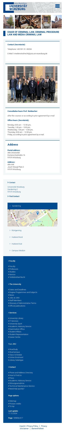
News (11, 295)
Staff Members (14, 300)
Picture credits (14, 404)
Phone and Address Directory (20, 373)
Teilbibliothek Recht (16, 277)
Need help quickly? (16, 389)
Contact (12, 183)
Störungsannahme (16, 383)
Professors (13, 269)
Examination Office (16, 329)
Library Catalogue (15, 360)
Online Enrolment (15, 357)
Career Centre (14, 337)
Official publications (16, 306)
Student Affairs (14, 332)
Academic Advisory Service (19, 326)
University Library (15, 318)
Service (11, 274)
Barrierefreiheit (38, 428)
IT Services (13, 321)
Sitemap (12, 401)
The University (14, 284)
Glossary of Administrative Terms (22, 303)
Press (11, 378)
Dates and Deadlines (17, 290)
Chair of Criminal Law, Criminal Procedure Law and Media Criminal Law (33, 33)
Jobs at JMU (14, 298)
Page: (10, 418)
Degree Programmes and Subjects (22, 292)
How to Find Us (15, 375)
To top (11, 406)
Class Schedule (15, 355)
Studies (12, 272)
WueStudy (13, 349)
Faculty (11, 261)
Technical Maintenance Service (21, 386)
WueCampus (14, 352)
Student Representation (18, 334)
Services (12, 313)
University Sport (15, 324)
